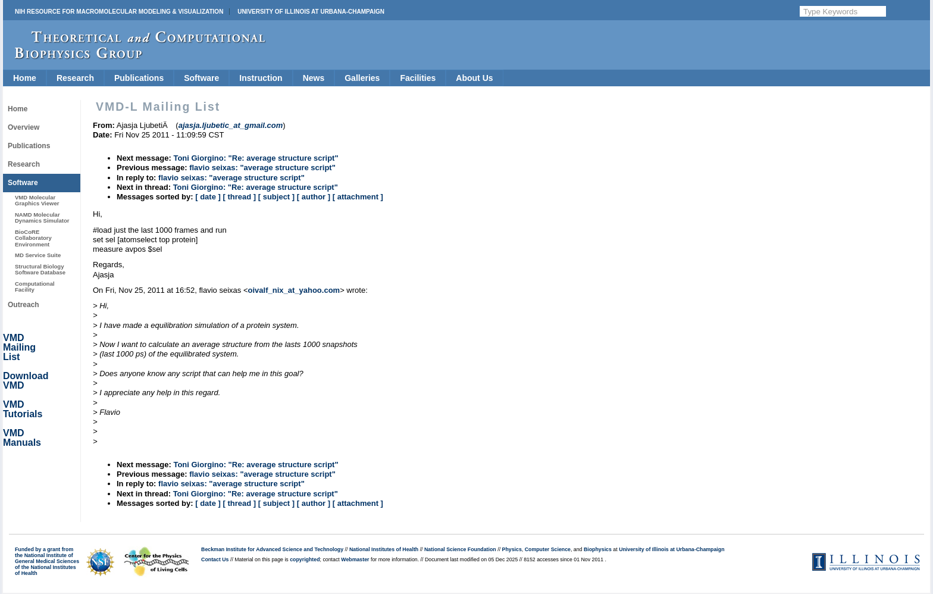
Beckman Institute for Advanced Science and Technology (272, 549)
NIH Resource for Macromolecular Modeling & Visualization (119, 11)
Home (24, 78)
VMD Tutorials (22, 409)
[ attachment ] (358, 196)
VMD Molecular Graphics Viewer (37, 200)
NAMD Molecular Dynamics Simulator (42, 217)
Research (75, 78)
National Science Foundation (460, 549)
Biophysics (598, 549)
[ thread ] (239, 196)
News (314, 78)
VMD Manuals (22, 438)
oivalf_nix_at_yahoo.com (294, 290)
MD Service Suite (38, 255)
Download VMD (25, 380)
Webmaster (355, 559)
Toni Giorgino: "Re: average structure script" (255, 158)
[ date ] (208, 196)
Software (201, 78)
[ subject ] (276, 196)
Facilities (418, 78)
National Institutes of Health (383, 549)
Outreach (23, 305)
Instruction (260, 78)
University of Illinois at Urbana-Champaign (310, 11)
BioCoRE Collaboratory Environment (33, 238)
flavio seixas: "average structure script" (262, 167)
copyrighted (305, 559)
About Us (474, 78)
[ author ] (313, 196)
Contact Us (214, 559)
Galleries (362, 78)
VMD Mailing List (19, 347)
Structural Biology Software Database (40, 269)
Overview (23, 127)
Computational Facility (35, 286)
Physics (512, 549)
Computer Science (548, 549)
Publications (139, 78)
